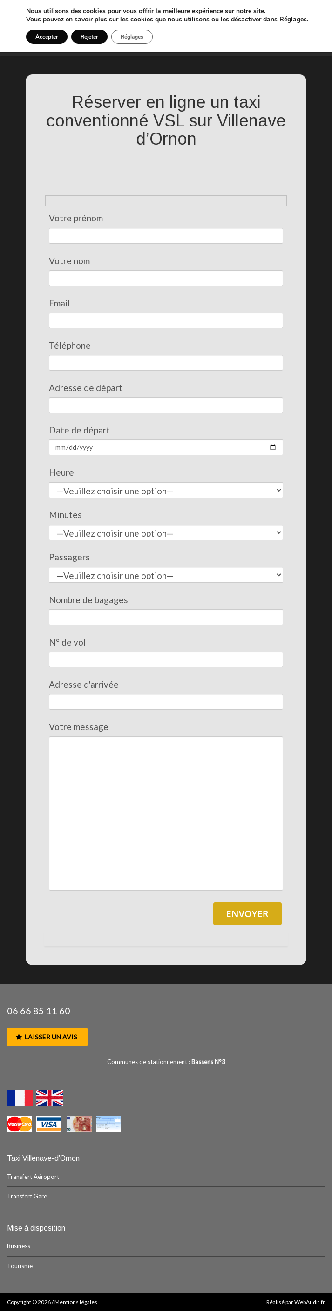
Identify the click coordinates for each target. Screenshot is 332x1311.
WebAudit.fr (309, 1301)
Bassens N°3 (208, 1061)
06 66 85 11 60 (38, 1010)
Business (18, 1246)
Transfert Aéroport (33, 1176)
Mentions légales (75, 1301)
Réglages (293, 19)
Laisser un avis (46, 1037)
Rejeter (89, 36)
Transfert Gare (27, 1196)
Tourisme (20, 1266)
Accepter (46, 36)
